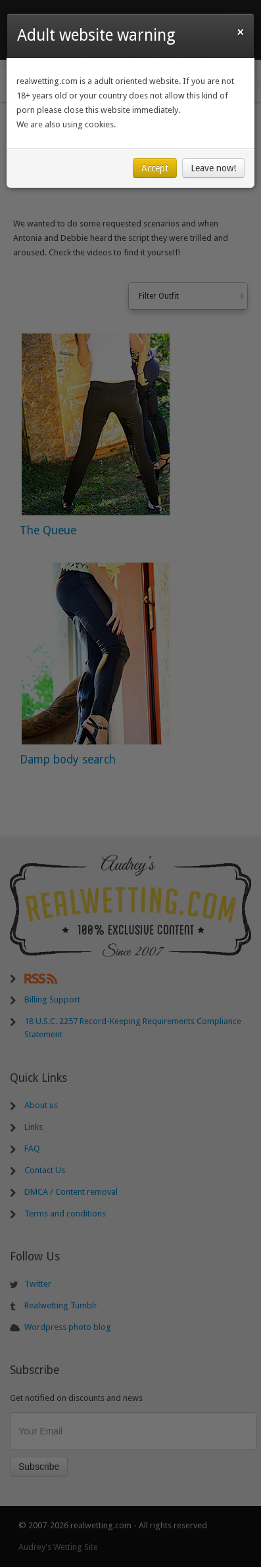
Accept (154, 168)
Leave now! (213, 168)
